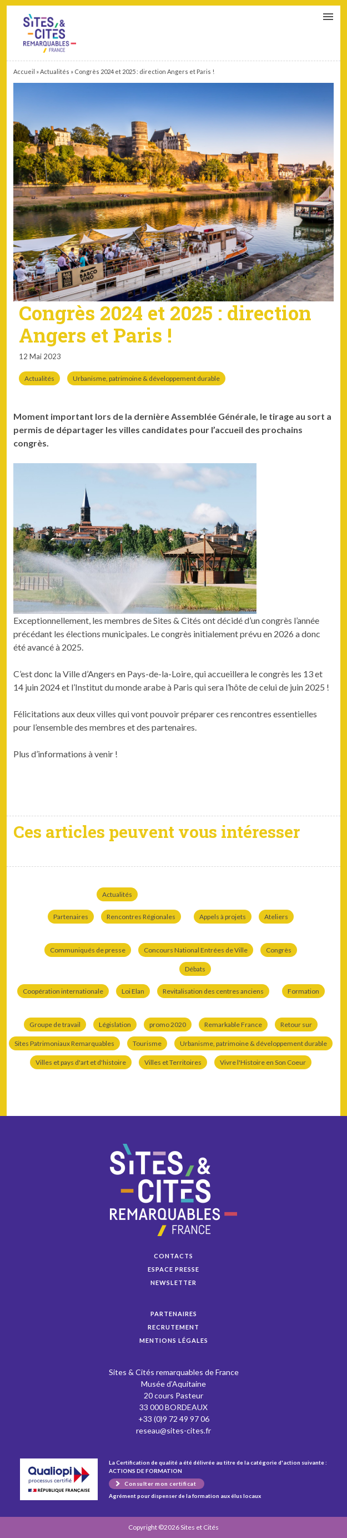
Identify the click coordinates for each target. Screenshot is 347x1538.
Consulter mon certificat (160, 1483)
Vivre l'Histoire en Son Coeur (263, 1062)
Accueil (24, 71)
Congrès (278, 950)
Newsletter (173, 1282)
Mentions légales (173, 1340)
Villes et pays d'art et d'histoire (81, 1062)
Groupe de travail (55, 1024)
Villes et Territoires (173, 1062)
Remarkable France (233, 1024)
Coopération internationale (63, 991)
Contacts (173, 1255)
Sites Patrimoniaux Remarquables (64, 1043)
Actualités (54, 71)
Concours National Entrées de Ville (196, 950)
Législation (115, 1024)
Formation (303, 991)
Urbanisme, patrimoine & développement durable (146, 378)
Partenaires (70, 916)
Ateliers (276, 916)
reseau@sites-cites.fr (173, 1430)
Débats (195, 969)
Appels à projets (222, 916)
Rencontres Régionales (141, 916)
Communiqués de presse (87, 950)
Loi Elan (133, 991)
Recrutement (173, 1327)
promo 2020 (167, 1024)
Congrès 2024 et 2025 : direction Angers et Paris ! (49, 33)
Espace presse (173, 1269)
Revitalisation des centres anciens (213, 991)
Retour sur (296, 1024)
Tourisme (147, 1043)
